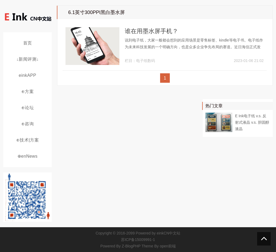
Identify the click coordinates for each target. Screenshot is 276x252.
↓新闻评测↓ (27, 59)
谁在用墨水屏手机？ (151, 31)
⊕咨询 (27, 124)
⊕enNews (27, 156)
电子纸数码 (145, 60)
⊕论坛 (27, 107)
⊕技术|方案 (27, 140)
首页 (27, 43)
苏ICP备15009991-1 (138, 239)
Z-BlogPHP (131, 246)
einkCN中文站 (168, 233)
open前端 (168, 246)
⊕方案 (27, 91)
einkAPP (27, 75)
